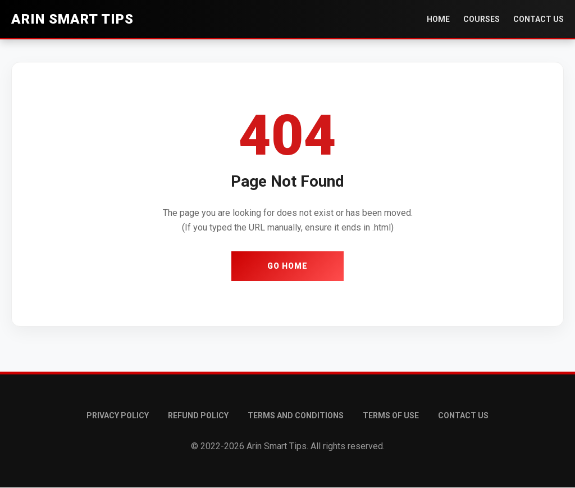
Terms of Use (391, 415)
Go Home (287, 265)
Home (438, 19)
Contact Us (538, 19)
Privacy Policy (117, 415)
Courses (481, 19)
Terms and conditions (296, 415)
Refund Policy (198, 415)
